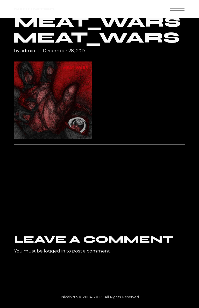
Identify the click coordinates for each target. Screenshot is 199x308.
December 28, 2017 (64, 51)
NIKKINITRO (34, 8)
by (25, 51)
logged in (54, 251)
